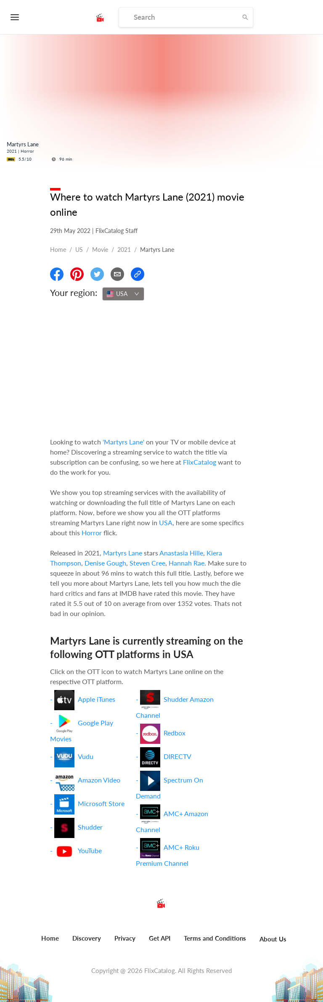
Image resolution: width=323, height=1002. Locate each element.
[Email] (117, 274)
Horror (92, 533)
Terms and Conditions (215, 938)
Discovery (86, 938)
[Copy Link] (137, 274)
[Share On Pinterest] (77, 274)
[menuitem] (50, 942)
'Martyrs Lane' (123, 442)
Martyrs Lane (122, 553)
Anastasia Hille (181, 553)
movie (100, 249)
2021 (124, 249)
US (79, 249)
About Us (272, 939)
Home (58, 249)
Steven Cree (147, 563)
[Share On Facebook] (57, 274)
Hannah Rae (186, 563)
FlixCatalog (199, 462)
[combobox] (123, 294)
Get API (159, 938)
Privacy (124, 938)
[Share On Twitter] (97, 274)
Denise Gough (105, 563)
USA (165, 522)
